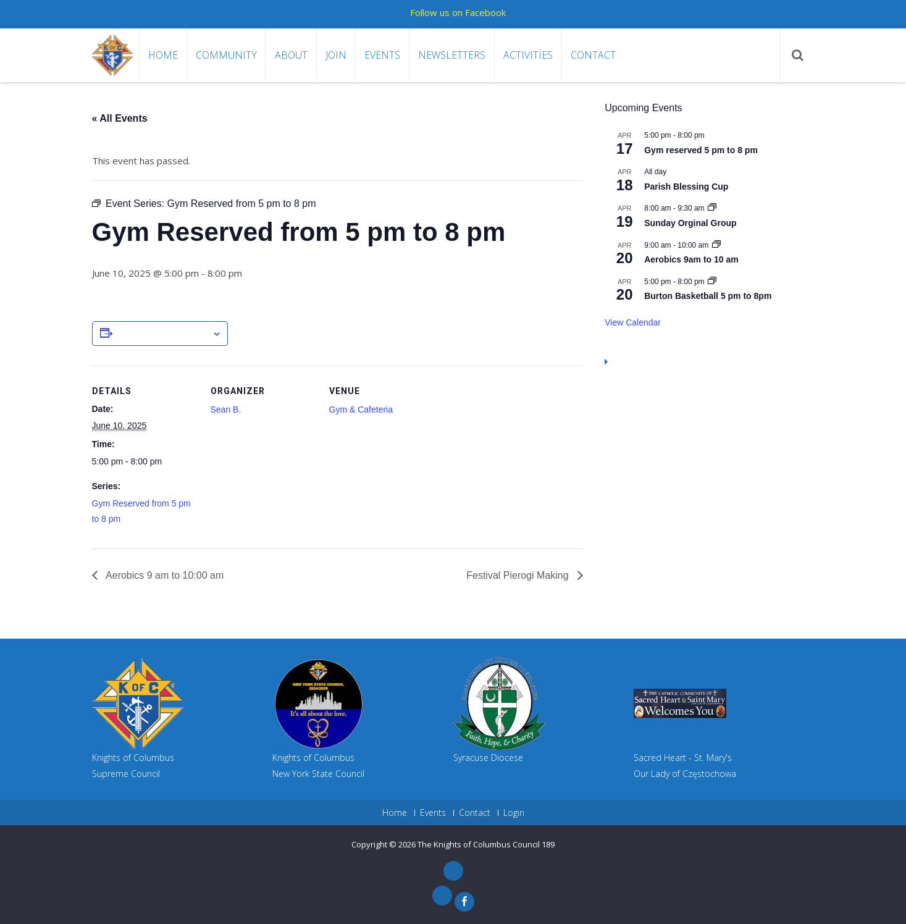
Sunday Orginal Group (690, 223)
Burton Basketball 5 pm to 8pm (707, 296)
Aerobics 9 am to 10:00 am (164, 575)
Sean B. (226, 409)
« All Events (120, 118)
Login (513, 813)
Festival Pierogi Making (518, 575)
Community (226, 55)
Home (163, 55)
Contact (593, 55)
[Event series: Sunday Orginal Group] (712, 208)
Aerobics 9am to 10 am (691, 259)
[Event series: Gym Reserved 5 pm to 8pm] (712, 281)
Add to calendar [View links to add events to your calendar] (162, 334)
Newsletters (451, 55)
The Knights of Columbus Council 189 (486, 844)
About (291, 55)
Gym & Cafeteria (361, 409)
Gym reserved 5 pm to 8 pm (701, 150)
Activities (528, 55)
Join (335, 55)
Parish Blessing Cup (686, 186)
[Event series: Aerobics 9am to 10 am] (716, 245)
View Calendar (633, 322)
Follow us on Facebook (458, 12)
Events (382, 55)
